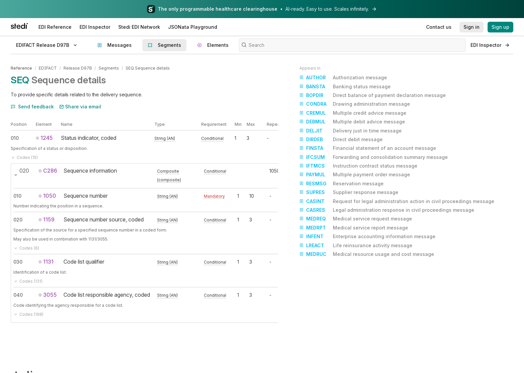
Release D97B (77, 68)
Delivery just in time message (350, 130)
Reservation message (341, 183)
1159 (46, 219)
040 (18, 295)
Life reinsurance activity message (355, 245)
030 (17, 262)
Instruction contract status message (358, 166)
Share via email (80, 106)
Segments (109, 68)
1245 (44, 137)
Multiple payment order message (354, 174)
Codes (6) (26, 248)
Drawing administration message (354, 104)
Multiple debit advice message (352, 121)
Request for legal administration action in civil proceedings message (396, 201)
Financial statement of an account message (367, 148)
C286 (47, 170)
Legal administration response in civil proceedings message (386, 210)
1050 (47, 195)
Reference (21, 68)
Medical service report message (353, 227)
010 (15, 138)
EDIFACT (48, 68)
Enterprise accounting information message (367, 236)
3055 (47, 294)
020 (17, 219)
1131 (45, 261)
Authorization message (343, 77)
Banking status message (345, 86)
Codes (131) (27, 281)
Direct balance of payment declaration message (372, 95)
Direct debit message (341, 139)
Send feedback (32, 106)
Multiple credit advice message (352, 113)
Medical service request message (355, 218)
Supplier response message (348, 192)
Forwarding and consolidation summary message (373, 157)
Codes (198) (28, 314)
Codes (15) (24, 157)
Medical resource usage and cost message (366, 254)
